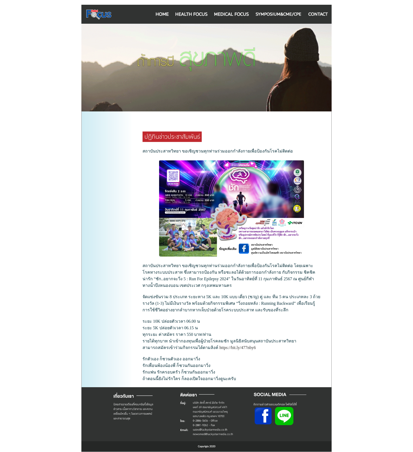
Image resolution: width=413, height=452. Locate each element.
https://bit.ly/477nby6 (237, 347)
